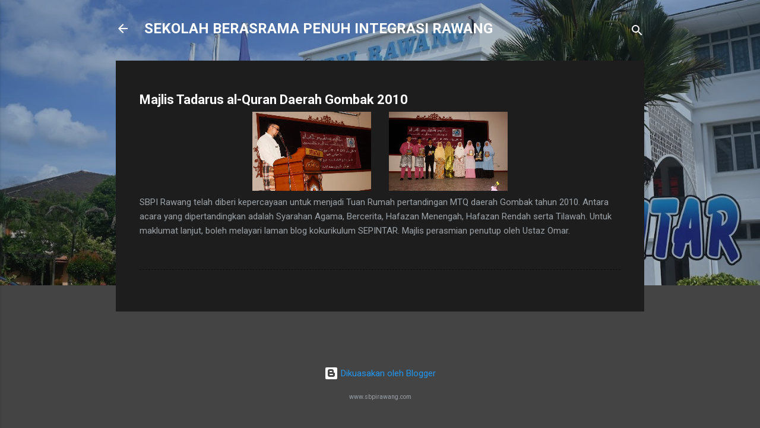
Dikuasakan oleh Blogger (380, 373)
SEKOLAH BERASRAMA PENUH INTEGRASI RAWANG (318, 28)
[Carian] (637, 32)
